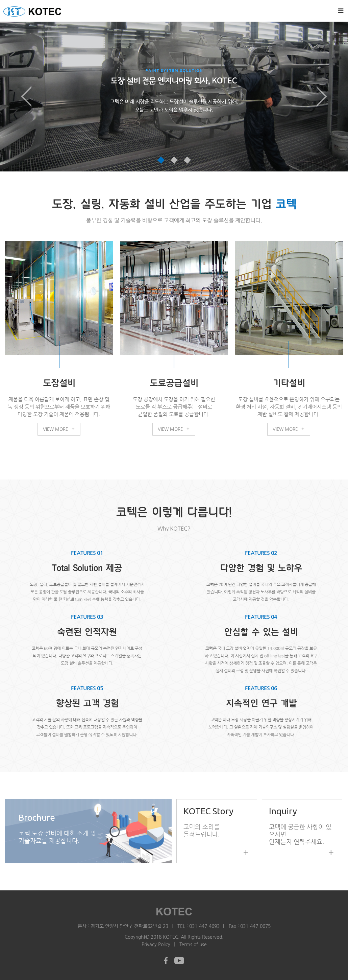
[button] (26, 96)
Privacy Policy (156, 943)
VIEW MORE (59, 427)
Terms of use (193, 943)
